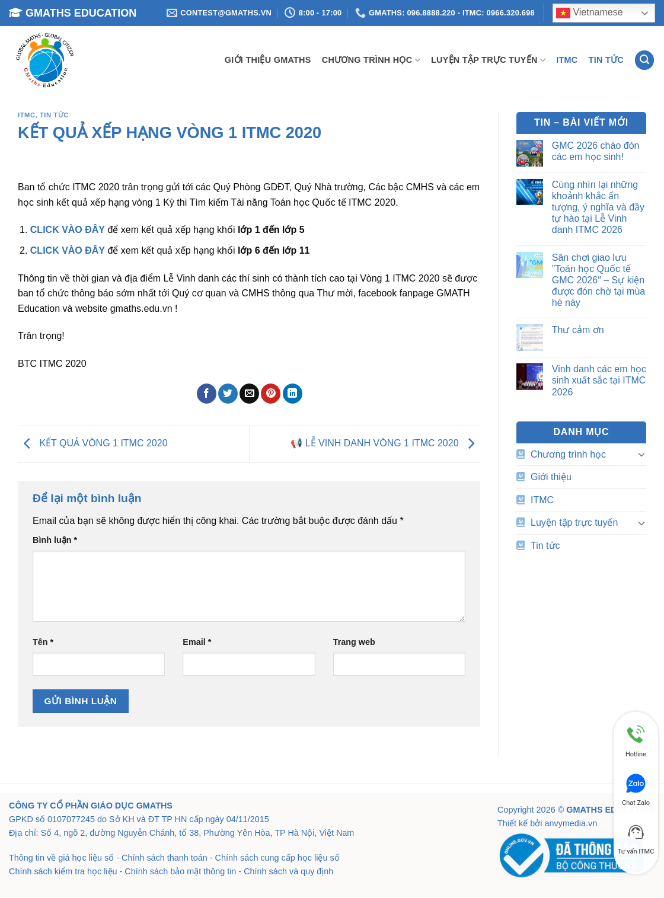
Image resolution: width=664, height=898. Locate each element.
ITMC (566, 60)
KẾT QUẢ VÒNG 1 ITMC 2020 (93, 444)
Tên (43, 642)
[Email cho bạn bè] (249, 394)
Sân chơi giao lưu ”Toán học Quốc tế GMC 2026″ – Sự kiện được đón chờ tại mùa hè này (598, 280)
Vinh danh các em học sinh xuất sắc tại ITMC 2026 (599, 380)
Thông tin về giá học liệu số (61, 857)
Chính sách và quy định (288, 871)
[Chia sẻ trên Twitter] (228, 394)
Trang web (354, 642)
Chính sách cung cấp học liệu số (277, 857)
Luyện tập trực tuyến (488, 60)
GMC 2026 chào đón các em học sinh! (596, 151)
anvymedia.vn (570, 823)
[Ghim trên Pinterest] (270, 394)
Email (197, 642)
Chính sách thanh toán (165, 857)
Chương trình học (371, 60)
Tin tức (606, 60)
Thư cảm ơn (578, 330)
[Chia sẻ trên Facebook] (206, 394)
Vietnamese (589, 13)
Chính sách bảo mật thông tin (180, 871)
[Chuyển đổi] (641, 454)
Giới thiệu (551, 477)
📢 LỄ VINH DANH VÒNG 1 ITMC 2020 (385, 444)
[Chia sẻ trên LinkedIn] (292, 394)
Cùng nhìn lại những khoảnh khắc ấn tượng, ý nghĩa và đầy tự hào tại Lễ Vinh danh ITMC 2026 (598, 207)
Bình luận (55, 540)
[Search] (644, 60)
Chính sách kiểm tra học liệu (63, 871)
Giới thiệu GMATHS (268, 60)
